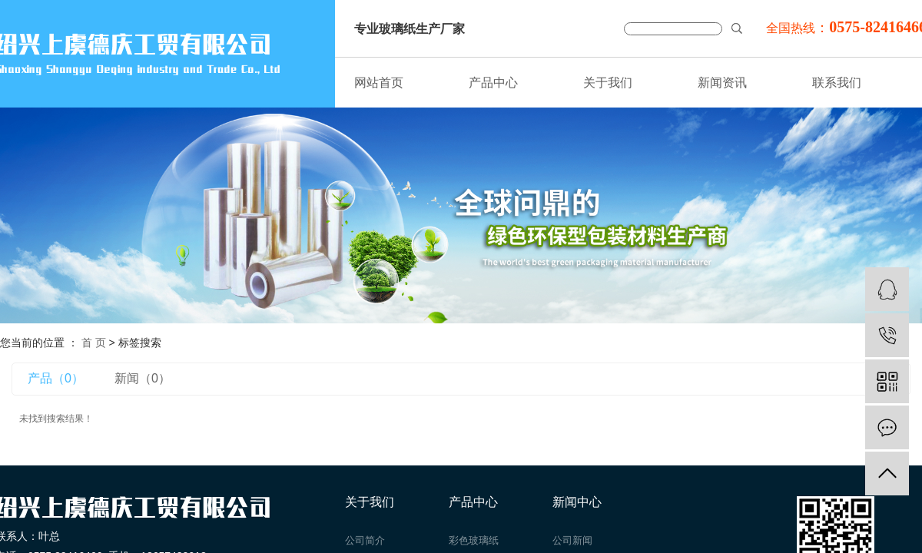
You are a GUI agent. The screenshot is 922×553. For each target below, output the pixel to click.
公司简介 (365, 540)
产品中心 (493, 82)
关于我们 (607, 82)
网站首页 (378, 82)
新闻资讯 (722, 82)
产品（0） (56, 378)
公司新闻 (572, 540)
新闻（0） (142, 378)
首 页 (93, 342)
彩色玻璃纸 (474, 540)
